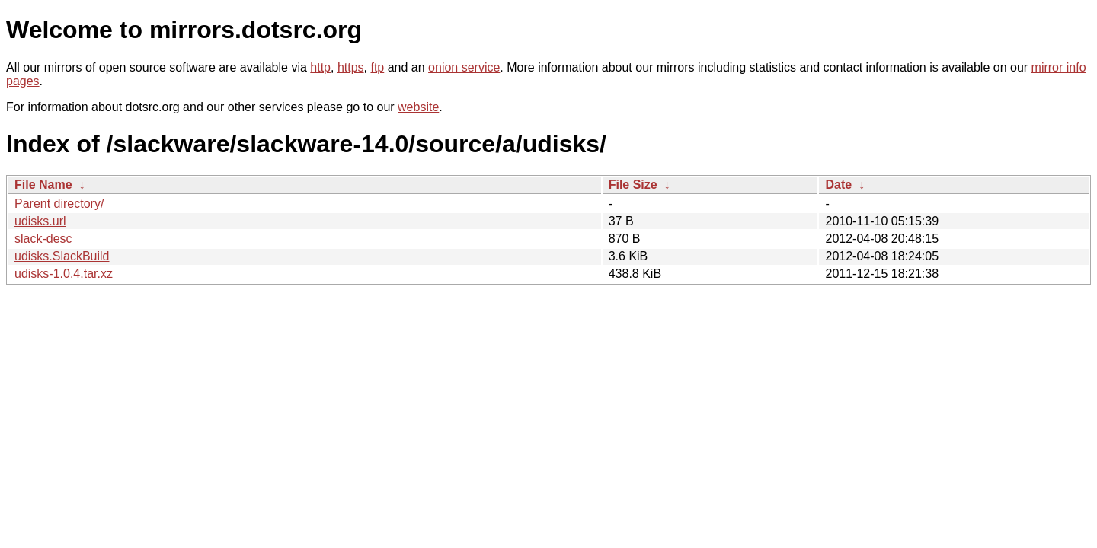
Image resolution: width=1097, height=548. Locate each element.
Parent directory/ (59, 203)
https (350, 67)
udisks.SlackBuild (62, 256)
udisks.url (40, 221)
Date (838, 184)
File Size (633, 184)
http (320, 67)
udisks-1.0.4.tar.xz (63, 273)
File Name (43, 184)
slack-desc (43, 238)
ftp (377, 67)
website (418, 106)
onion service (464, 67)
